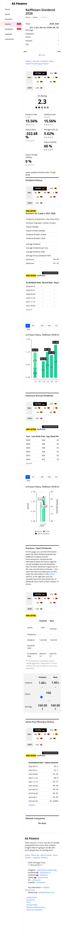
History (28, 61)
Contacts (36, 857)
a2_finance (36, 880)
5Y (28, 326)
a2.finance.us (45, 872)
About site (35, 855)
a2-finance (41, 882)
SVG (42, 326)
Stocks (35, 17)
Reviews (44, 857)
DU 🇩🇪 (39, 82)
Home (27, 17)
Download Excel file (50, 273)
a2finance (44, 875)
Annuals (36, 61)
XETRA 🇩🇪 (39, 73)
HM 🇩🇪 (47, 78)
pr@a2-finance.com (46, 892)
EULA (28, 902)
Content (28, 857)
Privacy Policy (31, 905)
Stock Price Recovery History (36, 63)
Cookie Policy (31, 897)
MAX (28, 329)
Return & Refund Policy (35, 907)
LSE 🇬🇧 (38, 88)
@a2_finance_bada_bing (46, 870)
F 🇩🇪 (55, 78)
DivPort (52, 574)
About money (46, 855)
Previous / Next (47, 61)
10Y (33, 326)
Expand (29, 309)
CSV (56, 326)
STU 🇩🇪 (53, 73)
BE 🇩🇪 (53, 82)
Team (55, 855)
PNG (49, 326)
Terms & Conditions (34, 910)
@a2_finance (43, 877)
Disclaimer (30, 900)
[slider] (41, 697)
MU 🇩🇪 (37, 78)
